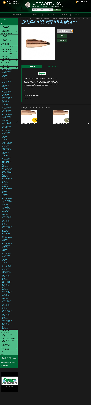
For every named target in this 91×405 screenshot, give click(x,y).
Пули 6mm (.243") (6, 49)
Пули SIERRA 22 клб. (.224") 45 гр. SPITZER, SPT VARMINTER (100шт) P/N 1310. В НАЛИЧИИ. (7, 172)
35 (12, 386)
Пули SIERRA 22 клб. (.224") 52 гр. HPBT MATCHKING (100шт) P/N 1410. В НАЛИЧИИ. (7, 182)
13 (5, 383)
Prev (4, 381)
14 (7, 383)
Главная (23, 18)
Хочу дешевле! (62, 40)
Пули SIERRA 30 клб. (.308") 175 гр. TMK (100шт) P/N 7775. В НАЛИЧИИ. (7, 201)
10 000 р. (63, 31)
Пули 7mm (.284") (6, 51)
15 (8, 383)
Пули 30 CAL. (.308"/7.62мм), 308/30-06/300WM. (7, 32)
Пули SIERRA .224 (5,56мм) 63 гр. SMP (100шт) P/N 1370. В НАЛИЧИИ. (7, 143)
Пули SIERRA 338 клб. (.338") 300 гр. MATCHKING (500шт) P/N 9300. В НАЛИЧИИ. (6, 275)
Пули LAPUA (5, 63)
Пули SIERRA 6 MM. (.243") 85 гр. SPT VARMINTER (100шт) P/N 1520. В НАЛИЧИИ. (6, 258)
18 (13, 383)
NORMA (3, 354)
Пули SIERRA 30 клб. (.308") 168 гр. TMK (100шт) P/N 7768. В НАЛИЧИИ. (7, 229)
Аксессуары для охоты (9, 362)
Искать (57, 9)
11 (2, 383)
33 (9, 386)
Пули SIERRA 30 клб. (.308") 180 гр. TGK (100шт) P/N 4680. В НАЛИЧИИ (7, 266)
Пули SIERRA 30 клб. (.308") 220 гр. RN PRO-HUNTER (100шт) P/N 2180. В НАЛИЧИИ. (7, 74)
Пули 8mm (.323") (6, 53)
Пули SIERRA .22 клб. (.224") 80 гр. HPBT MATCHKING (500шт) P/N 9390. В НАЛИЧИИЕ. (7, 248)
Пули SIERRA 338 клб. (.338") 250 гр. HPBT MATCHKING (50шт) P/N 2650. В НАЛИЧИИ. (6, 210)
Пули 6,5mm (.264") (7, 46)
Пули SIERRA (37, 18)
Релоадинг (4, 366)
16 (10, 383)
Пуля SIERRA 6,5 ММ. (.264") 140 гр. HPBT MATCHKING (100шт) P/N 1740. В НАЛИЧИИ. (7, 285)
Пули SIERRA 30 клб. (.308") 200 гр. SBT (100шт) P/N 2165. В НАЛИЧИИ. (7, 92)
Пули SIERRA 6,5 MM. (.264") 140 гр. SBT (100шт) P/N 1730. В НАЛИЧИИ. (7, 117)
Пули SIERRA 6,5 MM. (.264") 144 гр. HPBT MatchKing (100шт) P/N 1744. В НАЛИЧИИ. (7, 193)
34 (11, 386)
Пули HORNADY (6, 60)
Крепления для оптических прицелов (8, 358)
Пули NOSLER (5, 65)
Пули (31, 18)
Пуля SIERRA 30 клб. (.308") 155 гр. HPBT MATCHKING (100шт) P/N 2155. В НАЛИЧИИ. (7, 314)
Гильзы (3, 20)
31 (6, 386)
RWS (2, 351)
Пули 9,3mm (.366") (7, 56)
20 (16, 383)
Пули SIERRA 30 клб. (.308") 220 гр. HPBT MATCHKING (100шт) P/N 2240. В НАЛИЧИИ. (7, 324)
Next (15, 381)
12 (4, 383)
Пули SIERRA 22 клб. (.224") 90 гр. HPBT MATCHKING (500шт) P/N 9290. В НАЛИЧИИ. (7, 304)
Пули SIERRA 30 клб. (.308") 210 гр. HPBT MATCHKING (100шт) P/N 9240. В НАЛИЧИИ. (7, 84)
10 (16, 382)
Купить (63, 36)
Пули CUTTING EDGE (8, 338)
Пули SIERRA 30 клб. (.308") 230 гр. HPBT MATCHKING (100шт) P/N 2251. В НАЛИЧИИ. (7, 220)
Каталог (27, 18)
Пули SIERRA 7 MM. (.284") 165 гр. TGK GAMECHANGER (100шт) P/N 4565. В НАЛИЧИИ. (7, 238)
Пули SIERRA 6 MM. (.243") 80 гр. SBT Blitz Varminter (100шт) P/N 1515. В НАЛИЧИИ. (6, 135)
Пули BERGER (5, 58)
